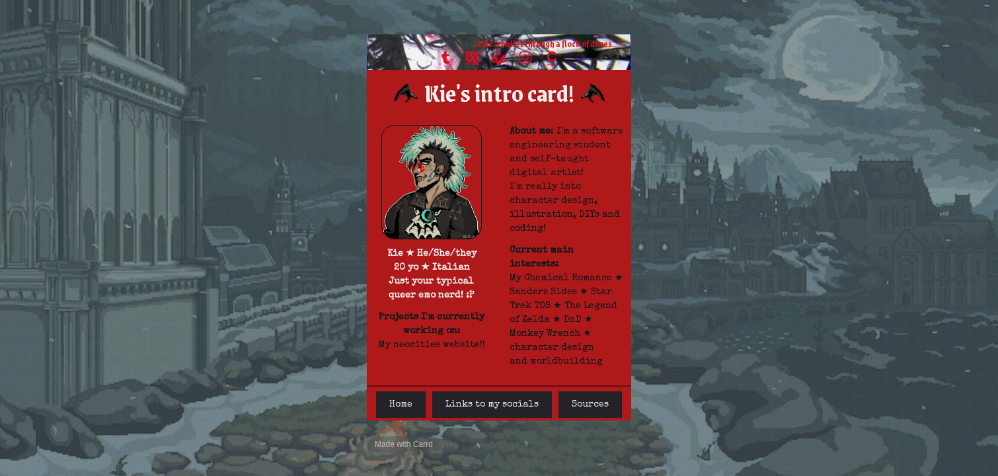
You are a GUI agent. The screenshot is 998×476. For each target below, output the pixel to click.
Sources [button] (590, 404)
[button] (446, 57)
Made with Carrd (404, 444)
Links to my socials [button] (492, 404)
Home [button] (400, 404)
